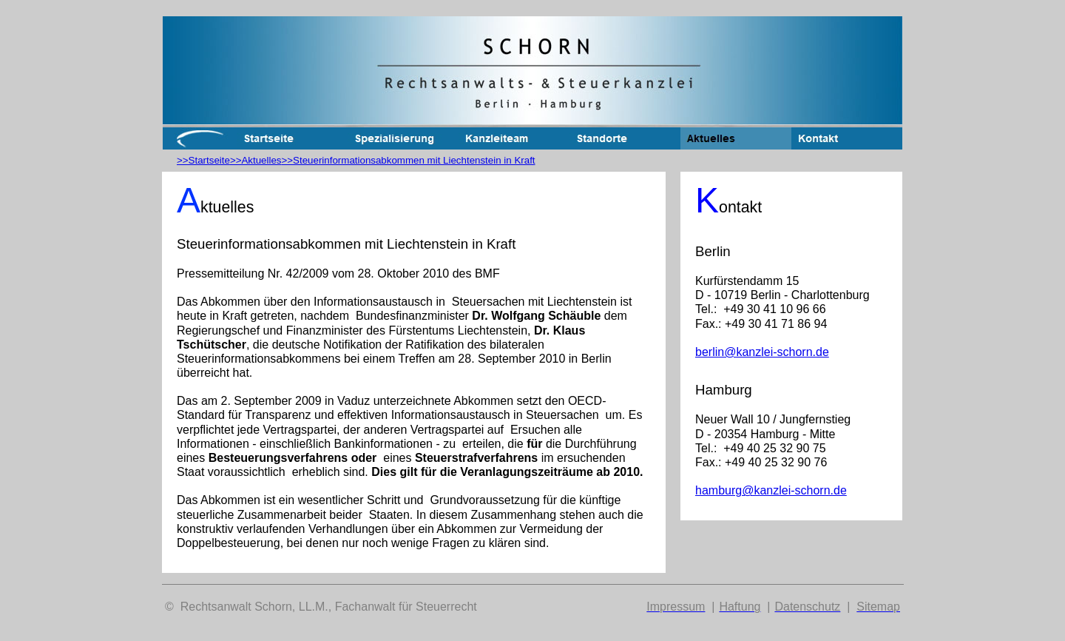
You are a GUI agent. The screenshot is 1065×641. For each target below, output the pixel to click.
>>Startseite (203, 160)
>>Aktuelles (256, 160)
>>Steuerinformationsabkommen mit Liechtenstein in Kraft (408, 160)
